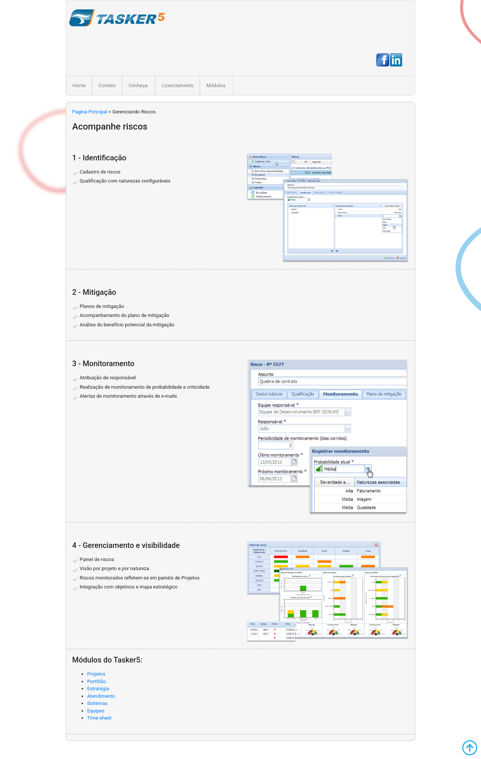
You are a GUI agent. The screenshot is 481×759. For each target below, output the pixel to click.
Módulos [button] (215, 85)
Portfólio (96, 681)
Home (81, 85)
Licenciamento (178, 85)
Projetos (96, 674)
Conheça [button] (138, 85)
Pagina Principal (89, 112)
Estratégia (98, 688)
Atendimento (101, 696)
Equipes (95, 711)
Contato (107, 85)
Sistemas (97, 703)
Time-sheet (99, 718)
